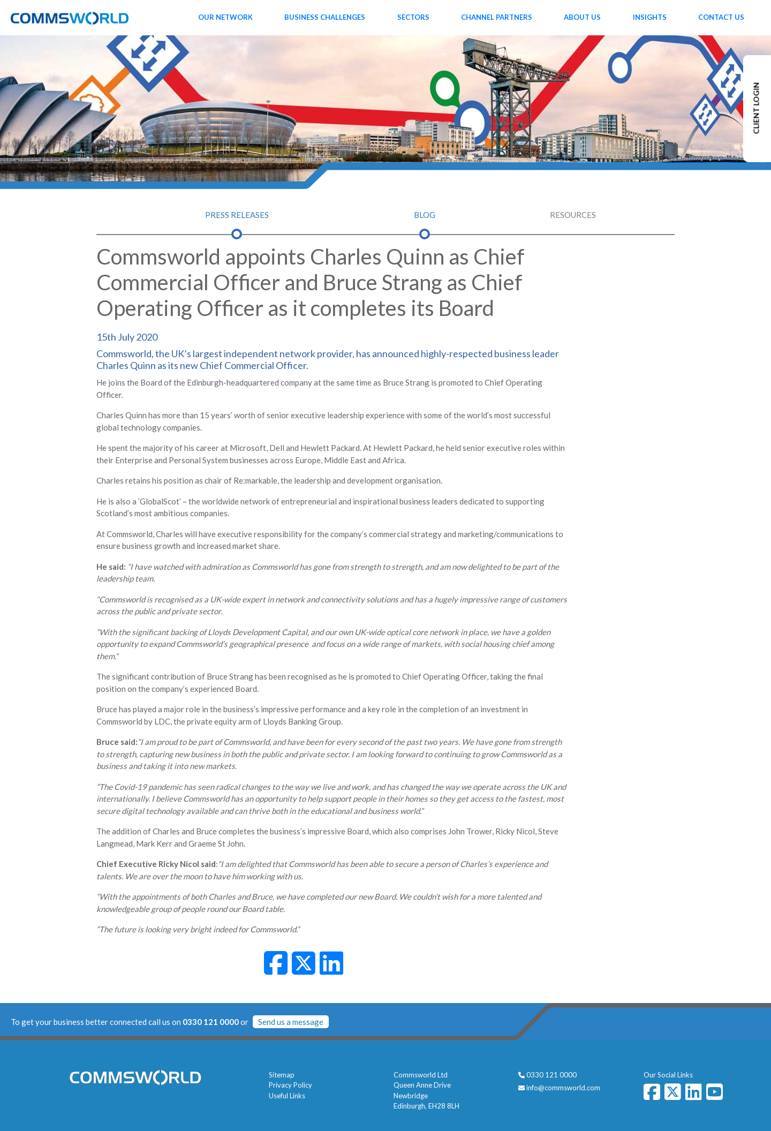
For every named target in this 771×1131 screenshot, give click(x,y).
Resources (573, 215)
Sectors (413, 17)
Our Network (225, 17)
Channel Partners (496, 17)
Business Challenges (324, 17)
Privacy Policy (290, 1085)
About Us (582, 17)
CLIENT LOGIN (756, 108)
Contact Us (721, 17)
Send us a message (290, 1022)
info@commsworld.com (563, 1087)
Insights (650, 17)
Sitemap (281, 1074)
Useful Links (287, 1095)
